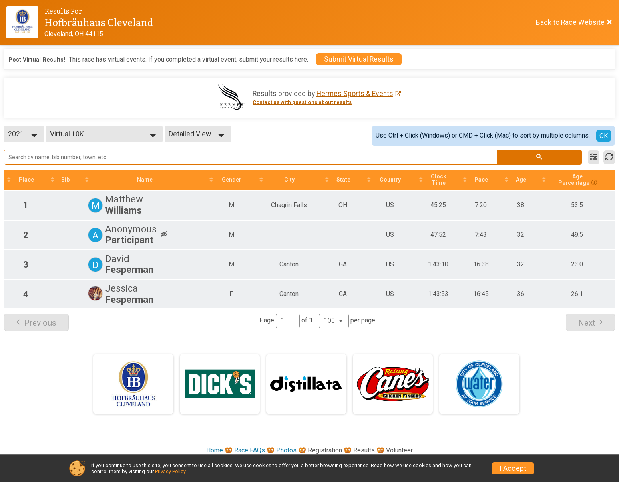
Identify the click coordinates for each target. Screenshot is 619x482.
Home (214, 450)
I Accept (513, 468)
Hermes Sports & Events (354, 94)
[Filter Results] (593, 157)
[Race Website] (25, 22)
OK (603, 136)
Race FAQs (249, 450)
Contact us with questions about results (302, 102)
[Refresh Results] (609, 157)
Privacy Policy (170, 471)
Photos (286, 450)
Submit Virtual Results (359, 59)
